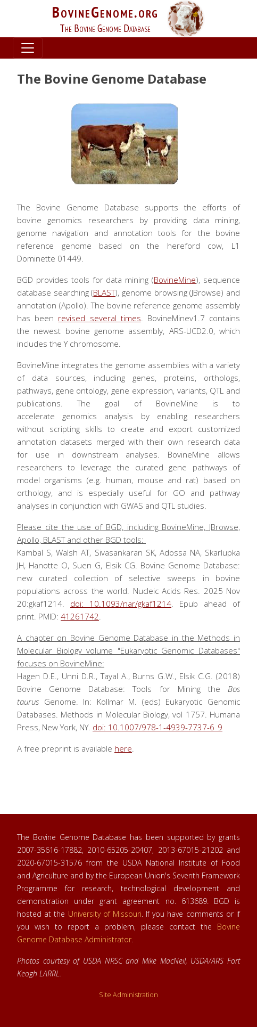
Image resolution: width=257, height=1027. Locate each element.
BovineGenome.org (105, 12)
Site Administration (128, 994)
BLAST (104, 292)
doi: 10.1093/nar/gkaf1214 (120, 603)
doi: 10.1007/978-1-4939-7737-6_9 (157, 727)
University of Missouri (105, 914)
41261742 (80, 616)
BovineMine (175, 279)
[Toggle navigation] (28, 48)
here (123, 748)
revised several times (99, 318)
